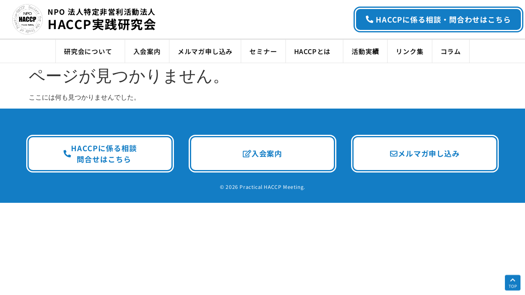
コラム (451, 51)
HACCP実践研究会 (102, 20)
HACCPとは (314, 51)
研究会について (90, 51)
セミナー (263, 51)
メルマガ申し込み (205, 51)
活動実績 (365, 51)
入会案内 (147, 51)
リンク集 (409, 51)
